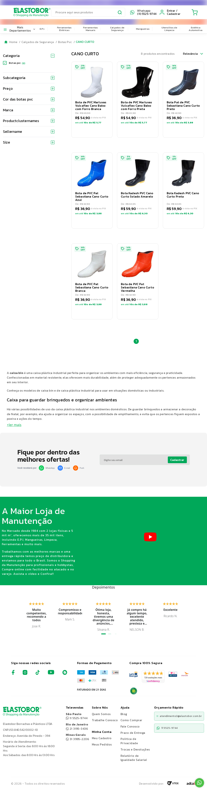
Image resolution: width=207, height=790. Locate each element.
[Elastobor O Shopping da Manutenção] (28, 12)
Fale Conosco (130, 726)
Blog (124, 714)
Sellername (29, 131)
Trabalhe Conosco (105, 720)
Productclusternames (29, 121)
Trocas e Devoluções (135, 749)
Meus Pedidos (102, 744)
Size (29, 142)
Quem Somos (101, 714)
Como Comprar (131, 720)
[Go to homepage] (11, 42)
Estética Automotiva (195, 29)
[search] (88, 12)
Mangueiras (143, 29)
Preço (29, 88)
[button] (92, 100)
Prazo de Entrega (133, 732)
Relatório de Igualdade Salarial (134, 757)
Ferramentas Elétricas (64, 29)
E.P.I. (42, 29)
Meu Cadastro (102, 738)
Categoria (29, 55)
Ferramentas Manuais (90, 29)
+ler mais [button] (14, 425)
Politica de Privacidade (129, 741)
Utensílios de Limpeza (169, 29)
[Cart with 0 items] (194, 12)
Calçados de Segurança (117, 29)
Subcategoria (29, 78)
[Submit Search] (120, 12)
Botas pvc (17, 63)
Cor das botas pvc (29, 99)
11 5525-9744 (77, 716)
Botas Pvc (65, 42)
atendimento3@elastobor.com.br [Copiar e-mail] (179, 716)
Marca (29, 110)
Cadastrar (177, 460)
